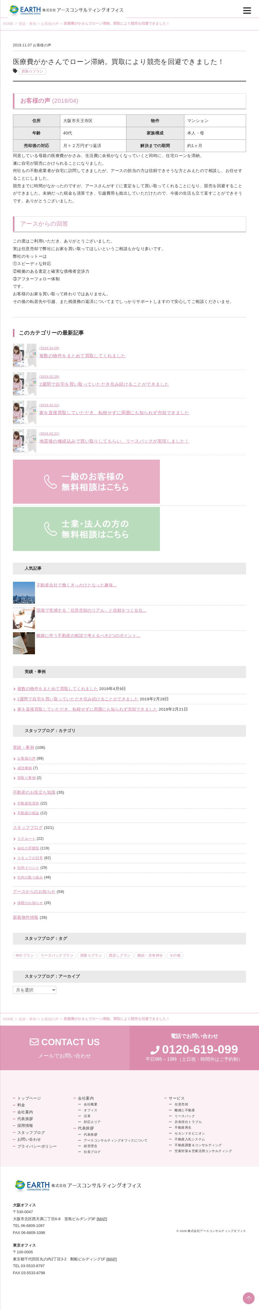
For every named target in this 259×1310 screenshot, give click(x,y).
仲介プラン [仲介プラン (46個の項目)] (25, 955)
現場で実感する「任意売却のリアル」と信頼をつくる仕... (91, 610)
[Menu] (247, 10)
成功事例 (24, 768)
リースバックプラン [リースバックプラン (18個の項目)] (57, 955)
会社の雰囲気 (28, 848)
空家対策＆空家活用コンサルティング (203, 1151)
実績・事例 (27, 24)
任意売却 (181, 1104)
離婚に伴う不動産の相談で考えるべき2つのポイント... (88, 635)
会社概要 (90, 1104)
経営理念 (90, 1146)
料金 (21, 1105)
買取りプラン (32, 71)
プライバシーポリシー (37, 1146)
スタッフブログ (28, 827)
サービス (177, 1098)
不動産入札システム (190, 1139)
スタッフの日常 (30, 858)
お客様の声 (50, 24)
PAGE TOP (249, 1298)
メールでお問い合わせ (65, 1048)
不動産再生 (183, 1127)
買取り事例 (26, 778)
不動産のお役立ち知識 (34, 792)
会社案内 (25, 1112)
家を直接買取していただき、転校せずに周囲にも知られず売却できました (87, 709)
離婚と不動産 (185, 1110)
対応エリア (92, 1122)
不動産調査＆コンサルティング (198, 1145)
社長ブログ (92, 1152)
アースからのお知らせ (34, 891)
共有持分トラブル (188, 1122)
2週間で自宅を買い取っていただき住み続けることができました (78, 699)
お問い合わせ (29, 1139)
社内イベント (28, 868)
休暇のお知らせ (30, 903)
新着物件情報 (26, 917)
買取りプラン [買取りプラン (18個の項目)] (91, 955)
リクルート (26, 839)
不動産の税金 (28, 813)
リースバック (185, 1116)
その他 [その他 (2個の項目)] (175, 955)
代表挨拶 (25, 1119)
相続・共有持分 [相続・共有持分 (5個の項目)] (150, 955)
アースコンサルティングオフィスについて (116, 1140)
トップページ (29, 1098)
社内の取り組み (30, 877)
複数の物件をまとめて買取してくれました (57, 689)
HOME (8, 24)
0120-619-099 (200, 1049)
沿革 (87, 1116)
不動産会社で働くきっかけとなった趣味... (76, 585)
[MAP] (102, 1219)
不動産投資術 (28, 803)
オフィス (90, 1110)
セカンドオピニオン (190, 1133)
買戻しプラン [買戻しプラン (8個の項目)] (120, 955)
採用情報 (25, 1125)
